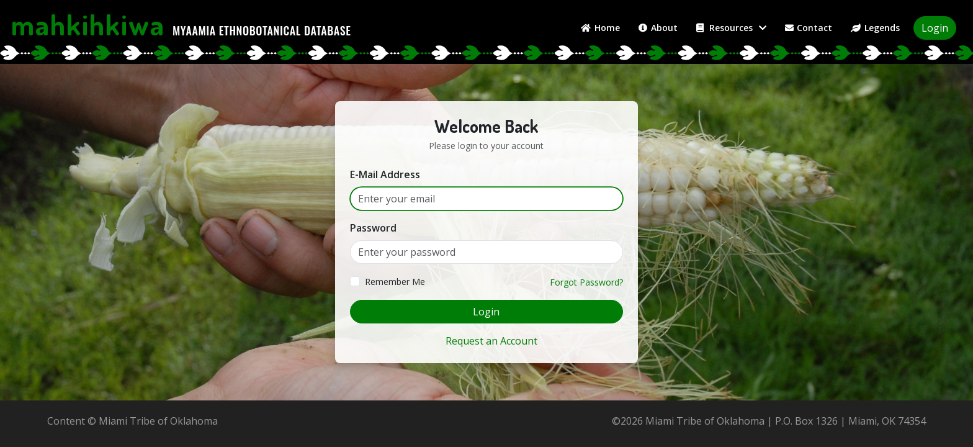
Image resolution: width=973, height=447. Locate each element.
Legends (875, 28)
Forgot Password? (586, 282)
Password (373, 228)
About (658, 28)
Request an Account (491, 341)
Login (934, 28)
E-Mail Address (385, 174)
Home (600, 28)
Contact (809, 28)
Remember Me (395, 281)
